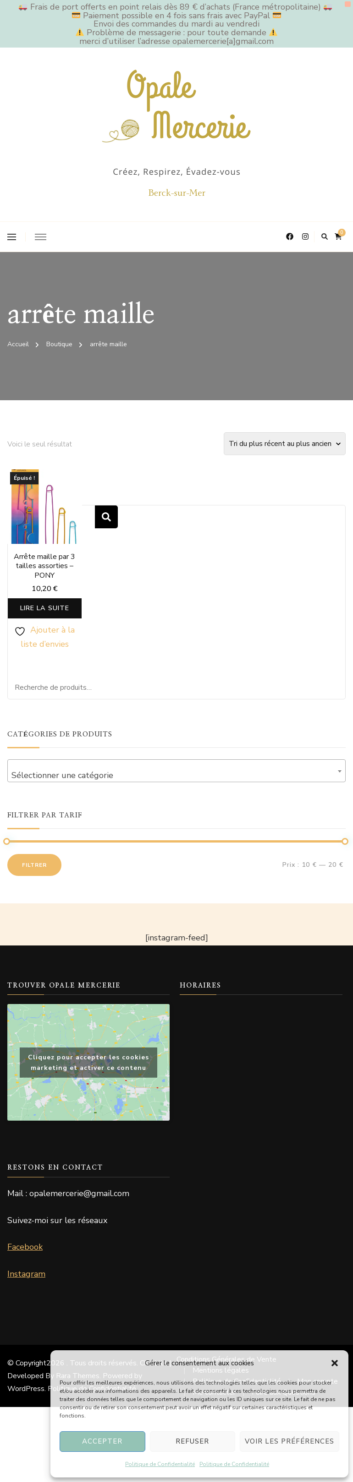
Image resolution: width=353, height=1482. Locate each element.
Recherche (106, 516)
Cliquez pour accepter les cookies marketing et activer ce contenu (88, 1069)
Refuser (192, 1441)
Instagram (26, 1280)
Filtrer (34, 871)
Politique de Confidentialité (160, 1464)
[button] (334, 1363)
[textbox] (176, 782)
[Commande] (285, 443)
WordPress (25, 1395)
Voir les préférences (289, 1441)
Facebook (25, 1253)
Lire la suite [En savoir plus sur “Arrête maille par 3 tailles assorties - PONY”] (44, 611)
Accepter (102, 1441)
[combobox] (176, 777)
